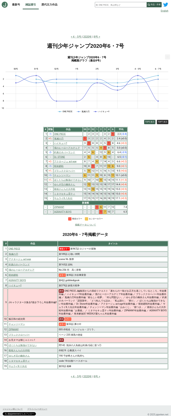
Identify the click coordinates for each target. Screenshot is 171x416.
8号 (96, 36)
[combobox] (121, 4)
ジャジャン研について (13, 409)
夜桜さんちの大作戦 (19, 350)
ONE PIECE (14, 248)
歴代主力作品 (49, 4)
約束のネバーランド (19, 264)
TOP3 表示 (150, 122)
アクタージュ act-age (20, 259)
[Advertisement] (85, 23)
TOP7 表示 (162, 122)
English (164, 10)
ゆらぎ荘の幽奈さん (19, 355)
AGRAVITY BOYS (17, 280)
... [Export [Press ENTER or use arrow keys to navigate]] (167, 56)
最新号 (16, 4)
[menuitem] (167, 56)
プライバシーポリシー (37, 409)
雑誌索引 (30, 4)
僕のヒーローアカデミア (21, 270)
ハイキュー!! (15, 285)
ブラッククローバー (19, 334)
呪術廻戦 (13, 275)
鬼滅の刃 (13, 254)
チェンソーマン (17, 324)
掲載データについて (85, 224)
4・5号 (77, 36)
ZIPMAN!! (14, 329)
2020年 (87, 36)
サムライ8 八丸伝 (18, 366)
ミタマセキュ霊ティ (19, 361)
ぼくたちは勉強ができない (23, 345)
